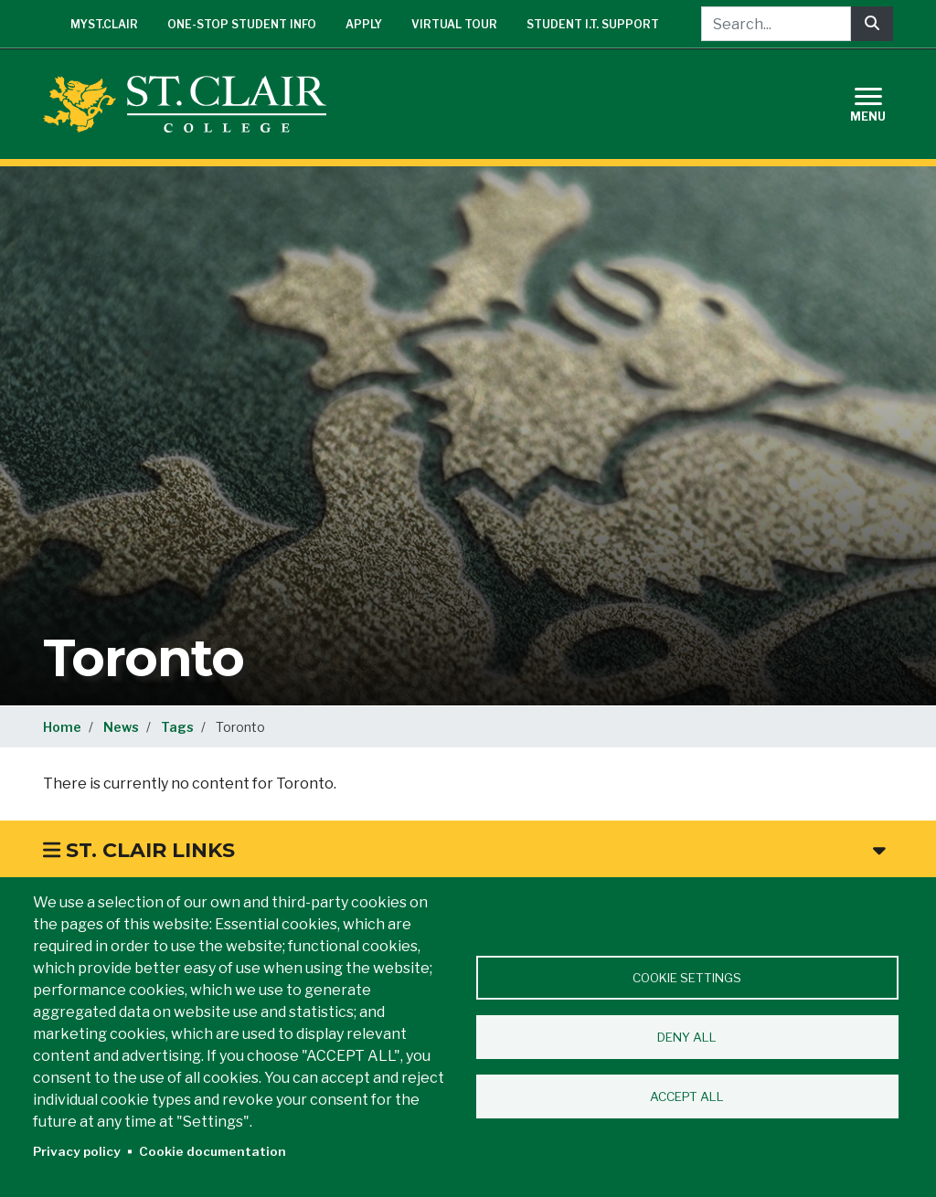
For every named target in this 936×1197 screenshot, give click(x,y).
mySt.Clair (104, 24)
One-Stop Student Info (241, 24)
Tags (177, 727)
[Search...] (776, 23)
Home (62, 727)
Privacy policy (77, 1151)
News (121, 727)
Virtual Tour (454, 24)
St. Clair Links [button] (464, 850)
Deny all (687, 1037)
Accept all (687, 1096)
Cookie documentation (212, 1151)
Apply (364, 24)
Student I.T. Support (592, 24)
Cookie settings (687, 977)
